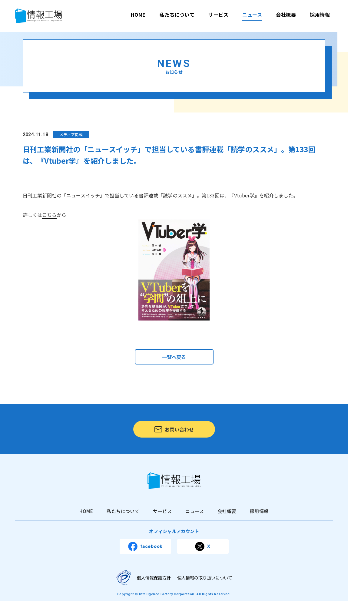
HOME (138, 14)
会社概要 (286, 14)
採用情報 (320, 14)
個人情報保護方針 (154, 578)
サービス (218, 14)
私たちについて (177, 14)
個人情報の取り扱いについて (204, 578)
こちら (49, 214)
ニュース (252, 14)
